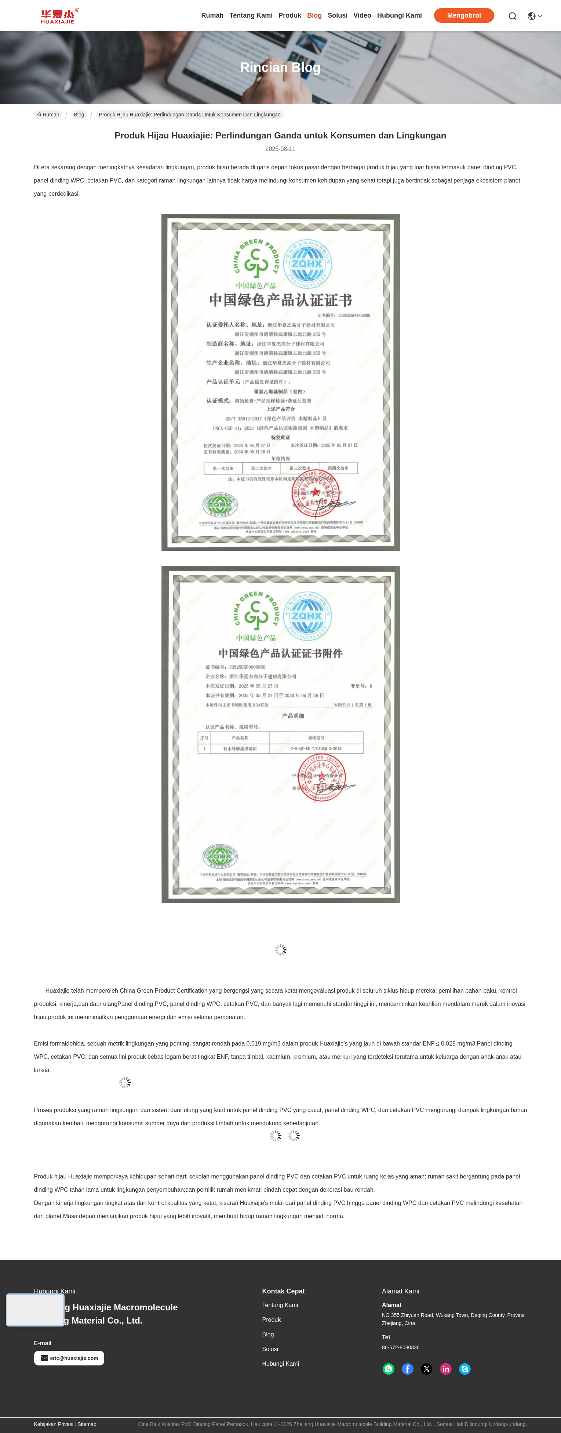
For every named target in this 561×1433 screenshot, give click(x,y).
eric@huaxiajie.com (69, 1358)
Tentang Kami (251, 15)
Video (362, 15)
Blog (314, 15)
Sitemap (86, 1424)
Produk (289, 15)
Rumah (212, 15)
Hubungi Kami (399, 15)
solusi (337, 15)
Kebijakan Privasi (53, 1424)
